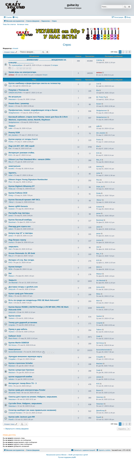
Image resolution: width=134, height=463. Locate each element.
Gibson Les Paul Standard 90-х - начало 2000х (29, 159)
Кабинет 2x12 (15, 336)
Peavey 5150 (14, 132)
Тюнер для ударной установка (23, 322)
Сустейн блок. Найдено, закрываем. (25, 403)
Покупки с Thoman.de (18, 90)
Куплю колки (15, 316)
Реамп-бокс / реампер (19, 103)
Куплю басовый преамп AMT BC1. (24, 200)
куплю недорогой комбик (20, 377)
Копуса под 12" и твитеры (21, 233)
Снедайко (12, 359)
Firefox (11, 142)
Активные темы (22, 24)
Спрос (67, 44)
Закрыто (13, 280)
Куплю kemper (15, 267)
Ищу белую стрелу (17, 240)
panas (11, 215)
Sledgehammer (14, 113)
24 (27, 68)
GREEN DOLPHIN (15, 92)
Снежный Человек (15, 413)
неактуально (14, 166)
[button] (129, 52)
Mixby (11, 296)
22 (21, 68)
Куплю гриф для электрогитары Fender (27, 390)
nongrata (12, 325)
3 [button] (126, 52)
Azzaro (11, 106)
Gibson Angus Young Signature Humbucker (28, 179)
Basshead (12, 222)
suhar (11, 175)
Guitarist (11, 209)
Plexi (10, 182)
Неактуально (15, 349)
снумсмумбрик (17, 65)
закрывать (13, 246)
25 (30, 68)
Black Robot (13, 338)
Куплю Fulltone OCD (18, 193)
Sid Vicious (12, 345)
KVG (10, 155)
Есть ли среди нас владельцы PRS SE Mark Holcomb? (34, 300)
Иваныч (11, 276)
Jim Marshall (13, 282)
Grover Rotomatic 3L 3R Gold (22, 253)
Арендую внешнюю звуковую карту (25, 356)
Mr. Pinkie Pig (101, 97)
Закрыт (12, 126)
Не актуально (15, 97)
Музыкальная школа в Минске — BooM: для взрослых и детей (67, 455)
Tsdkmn (99, 329)
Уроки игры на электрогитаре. (23, 72)
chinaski (15, 48)
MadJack (12, 366)
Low (10, 86)
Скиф (98, 336)
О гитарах (54, 65)
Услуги (44, 75)
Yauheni (11, 318)
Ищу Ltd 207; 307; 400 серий (21, 146)
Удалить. (13, 173)
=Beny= (11, 202)
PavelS (11, 419)
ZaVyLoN (12, 289)
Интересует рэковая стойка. (22, 153)
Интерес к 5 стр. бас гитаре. (21, 260)
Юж (97, 90)
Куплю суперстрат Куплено (21, 370)
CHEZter (99, 60)
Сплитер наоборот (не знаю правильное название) (32, 410)
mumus (11, 242)
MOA (10, 269)
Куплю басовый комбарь (20, 220)
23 (24, 68)
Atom (10, 303)
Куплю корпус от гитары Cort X (23, 139)
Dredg (11, 195)
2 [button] (123, 52)
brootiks (11, 168)
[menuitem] (15, 17)
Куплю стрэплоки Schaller (21, 363)
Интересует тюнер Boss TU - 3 (23, 383)
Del (10, 273)
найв (10, 128)
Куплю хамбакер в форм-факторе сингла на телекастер (34, 83)
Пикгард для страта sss (20, 226)
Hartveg (99, 166)
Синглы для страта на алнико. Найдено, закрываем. (33, 397)
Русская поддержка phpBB (67, 457)
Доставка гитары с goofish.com (23, 287)
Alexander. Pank (14, 392)
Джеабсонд (100, 410)
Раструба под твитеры (19, 213)
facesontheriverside (15, 352)
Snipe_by (12, 189)
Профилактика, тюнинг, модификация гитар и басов (33, 110)
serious (11, 75)
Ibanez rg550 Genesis (18, 206)
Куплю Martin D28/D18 (19, 343)
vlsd (10, 249)
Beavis (98, 390)
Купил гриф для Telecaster (21, 293)
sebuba (11, 379)
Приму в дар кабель (18, 329)
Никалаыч (12, 99)
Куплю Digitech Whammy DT (22, 186)
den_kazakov (13, 135)
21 (17, 68)
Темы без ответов (9, 24)
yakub (11, 229)
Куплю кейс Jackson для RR (22, 417)
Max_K (11, 162)
